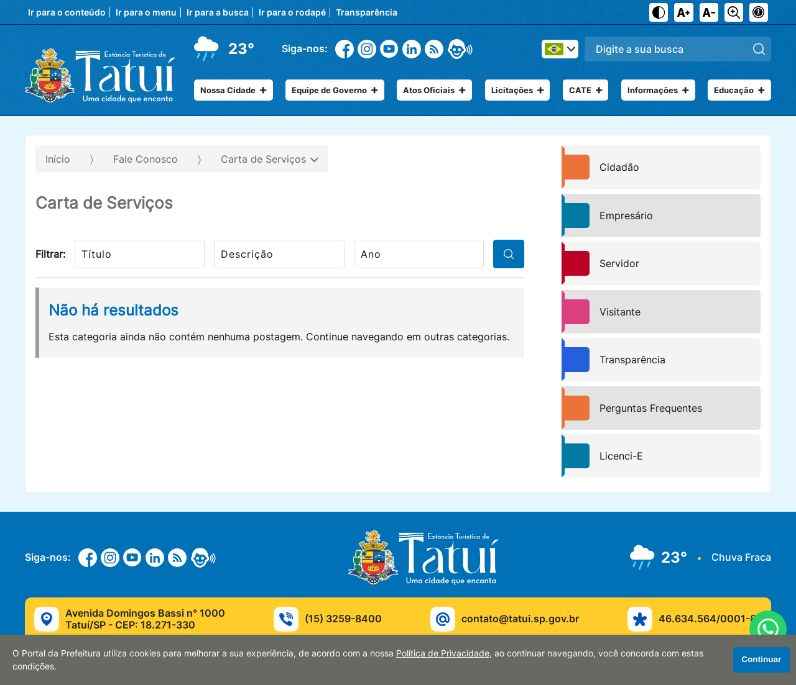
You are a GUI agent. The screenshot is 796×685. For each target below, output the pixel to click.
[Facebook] (344, 49)
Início (57, 159)
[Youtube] (389, 49)
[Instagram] (367, 49)
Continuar (761, 659)
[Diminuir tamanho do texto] (709, 12)
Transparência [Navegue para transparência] (366, 12)
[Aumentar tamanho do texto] (683, 12)
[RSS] (434, 49)
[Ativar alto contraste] (658, 12)
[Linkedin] (411, 49)
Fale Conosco (145, 159)
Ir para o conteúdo (67, 12)
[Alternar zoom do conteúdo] (733, 12)
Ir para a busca (218, 12)
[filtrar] (508, 254)
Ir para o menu (146, 12)
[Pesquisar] (759, 49)
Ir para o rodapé (292, 12)
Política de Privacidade (442, 653)
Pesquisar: (771, 36)
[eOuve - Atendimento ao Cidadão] (460, 49)
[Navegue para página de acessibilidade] (758, 12)
